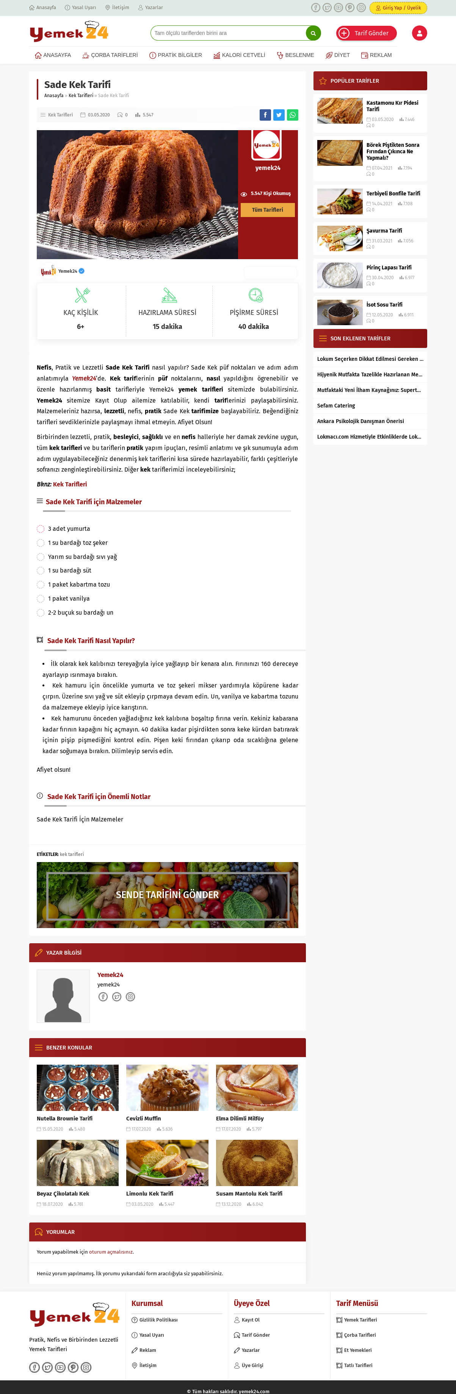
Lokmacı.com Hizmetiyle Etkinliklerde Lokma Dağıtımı (370, 437)
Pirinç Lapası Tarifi (389, 267)
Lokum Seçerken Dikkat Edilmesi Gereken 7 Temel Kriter (370, 359)
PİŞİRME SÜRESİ (254, 312)
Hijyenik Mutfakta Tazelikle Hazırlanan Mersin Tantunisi (370, 374)
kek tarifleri (72, 854)
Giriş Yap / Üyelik (402, 8)
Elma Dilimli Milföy (240, 1118)
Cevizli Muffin (143, 1118)
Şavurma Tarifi (384, 231)
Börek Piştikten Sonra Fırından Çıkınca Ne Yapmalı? (393, 151)
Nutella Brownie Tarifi (64, 1118)
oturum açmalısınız (111, 1252)
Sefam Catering (336, 406)
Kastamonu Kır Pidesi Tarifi (392, 106)
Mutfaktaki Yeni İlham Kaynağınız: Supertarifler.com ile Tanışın (370, 390)
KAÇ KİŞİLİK (80, 312)
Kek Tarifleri (81, 95)
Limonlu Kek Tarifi (149, 1193)
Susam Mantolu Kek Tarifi (249, 1193)
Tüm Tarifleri (267, 210)
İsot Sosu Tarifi (385, 305)
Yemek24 (71, 271)
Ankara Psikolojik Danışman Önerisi (360, 421)
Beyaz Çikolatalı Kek (63, 1193)
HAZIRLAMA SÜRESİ (167, 312)
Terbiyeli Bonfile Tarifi (393, 193)
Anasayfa (54, 95)
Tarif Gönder (372, 33)
